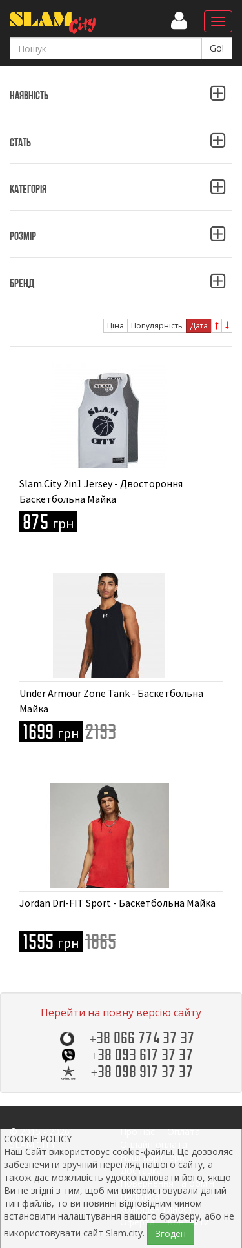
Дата (199, 325)
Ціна (115, 325)
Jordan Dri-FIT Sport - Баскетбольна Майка (117, 902)
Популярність (157, 325)
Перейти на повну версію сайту (121, 1012)
